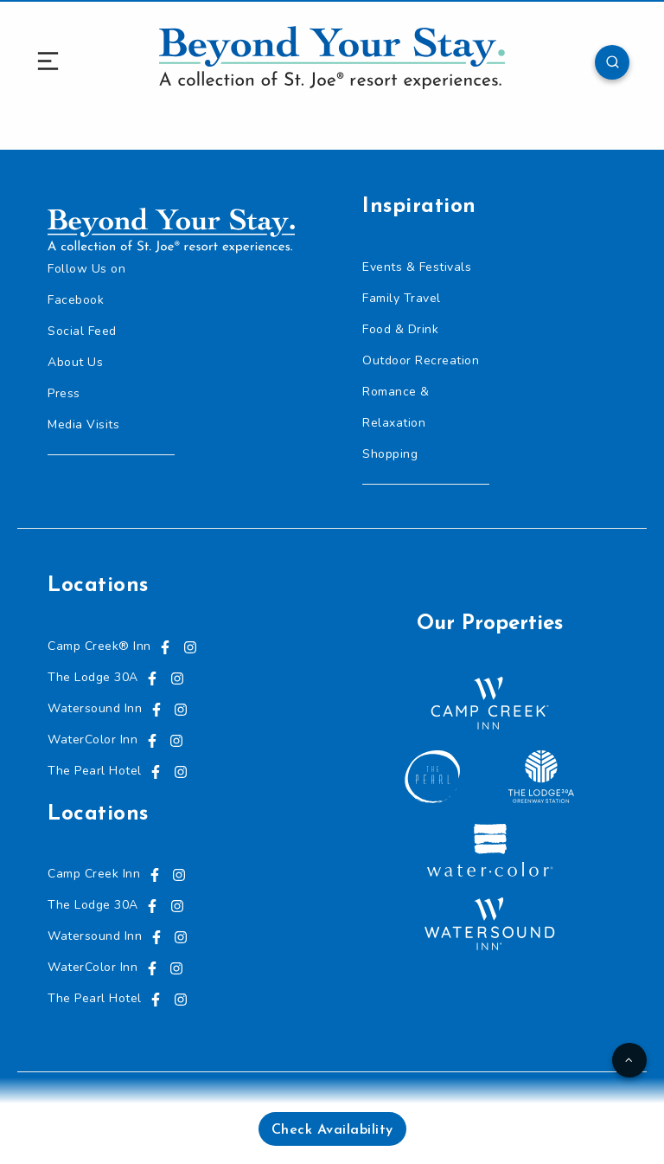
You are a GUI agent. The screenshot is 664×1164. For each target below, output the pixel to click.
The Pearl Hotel (95, 770)
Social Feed (82, 331)
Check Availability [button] (332, 1130)
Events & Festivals (416, 267)
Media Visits (83, 424)
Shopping (390, 454)
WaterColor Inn (92, 739)
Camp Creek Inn (94, 873)
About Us (75, 362)
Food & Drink (400, 329)
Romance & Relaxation (396, 407)
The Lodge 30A (93, 677)
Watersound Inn (95, 708)
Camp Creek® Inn (99, 646)
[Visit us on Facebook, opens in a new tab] (165, 646)
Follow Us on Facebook (86, 284)
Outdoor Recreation (420, 360)
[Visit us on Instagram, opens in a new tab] (190, 646)
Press (64, 393)
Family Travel (401, 298)
